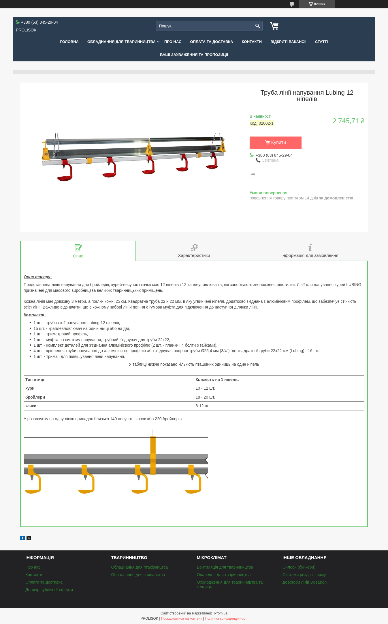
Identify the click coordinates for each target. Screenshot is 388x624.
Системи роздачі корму (304, 574)
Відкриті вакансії (288, 42)
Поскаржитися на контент (181, 618)
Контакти (252, 42)
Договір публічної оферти (49, 589)
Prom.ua (220, 613)
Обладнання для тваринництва (121, 42)
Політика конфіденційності (226, 618)
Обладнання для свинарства (138, 574)
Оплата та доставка (211, 42)
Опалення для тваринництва (224, 574)
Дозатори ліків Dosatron (304, 582)
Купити (278, 142)
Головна (69, 42)
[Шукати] (257, 26)
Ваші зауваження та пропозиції (194, 55)
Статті (321, 42)
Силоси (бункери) (298, 567)
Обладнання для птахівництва (139, 567)
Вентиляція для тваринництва (225, 567)
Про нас (172, 42)
